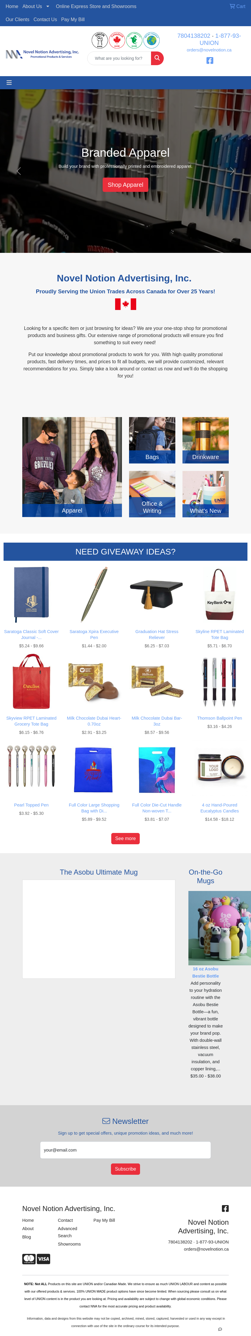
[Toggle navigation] (9, 83)
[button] (19, 171)
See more (125, 838)
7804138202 (193, 35)
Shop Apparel (125, 184)
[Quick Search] (119, 58)
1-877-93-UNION (212, 1242)
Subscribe (125, 1168)
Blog (26, 1237)
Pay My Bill (73, 19)
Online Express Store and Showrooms (96, 6)
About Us (32, 6)
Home (12, 6)
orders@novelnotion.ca (209, 50)
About (28, 1228)
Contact (65, 1220)
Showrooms (69, 1244)
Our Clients (17, 19)
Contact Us (45, 19)
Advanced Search (67, 1232)
